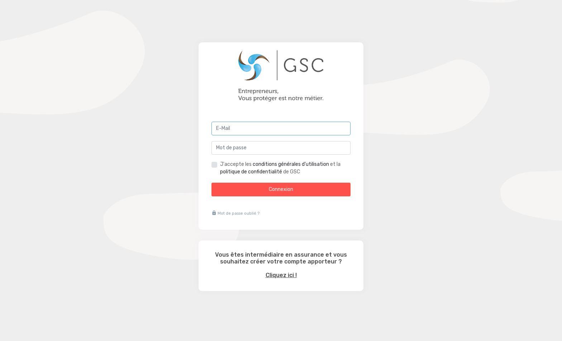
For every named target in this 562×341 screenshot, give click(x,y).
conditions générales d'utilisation (291, 164)
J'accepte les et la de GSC (280, 168)
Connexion (281, 189)
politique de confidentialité (251, 172)
